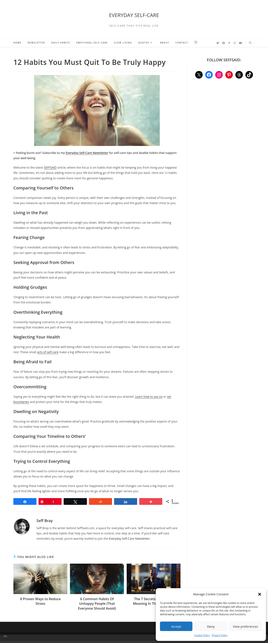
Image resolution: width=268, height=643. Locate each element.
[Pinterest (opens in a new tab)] (229, 43)
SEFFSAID (50, 167)
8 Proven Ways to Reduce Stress (40, 601)
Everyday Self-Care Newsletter (129, 539)
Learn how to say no (149, 397)
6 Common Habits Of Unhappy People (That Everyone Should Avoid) (97, 604)
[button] (260, 594)
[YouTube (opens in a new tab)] (240, 43)
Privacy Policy (219, 635)
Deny (211, 626)
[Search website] (250, 43)
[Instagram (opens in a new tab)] (234, 43)
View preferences (245, 626)
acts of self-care (47, 352)
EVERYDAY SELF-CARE (134, 15)
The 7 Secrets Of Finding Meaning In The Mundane (153, 601)
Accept (176, 626)
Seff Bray (44, 520)
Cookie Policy (202, 635)
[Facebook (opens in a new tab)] (224, 43)
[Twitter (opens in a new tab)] (218, 43)
